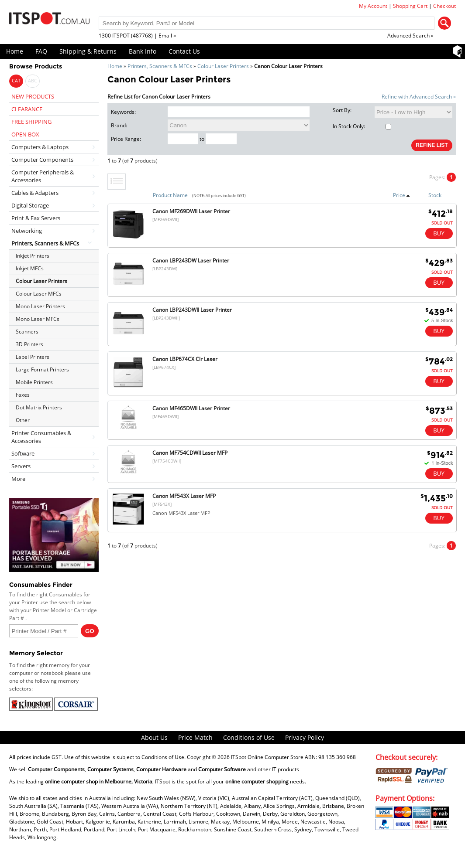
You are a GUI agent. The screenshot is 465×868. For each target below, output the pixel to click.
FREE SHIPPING (31, 122)
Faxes (23, 394)
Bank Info (142, 51)
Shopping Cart (410, 6)
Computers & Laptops (40, 147)
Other (23, 420)
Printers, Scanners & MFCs (159, 66)
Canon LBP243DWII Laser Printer (192, 309)
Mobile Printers (34, 382)
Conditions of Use (249, 737)
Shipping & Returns (88, 51)
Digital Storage (30, 205)
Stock (434, 195)
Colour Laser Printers (223, 66)
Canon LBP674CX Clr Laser (184, 359)
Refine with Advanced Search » (419, 96)
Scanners (27, 331)
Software (22, 453)
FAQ (41, 51)
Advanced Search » (410, 35)
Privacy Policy (304, 737)
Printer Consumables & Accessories (41, 437)
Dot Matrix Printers (39, 407)
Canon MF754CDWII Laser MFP (189, 452)
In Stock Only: (362, 126)
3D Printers (29, 344)
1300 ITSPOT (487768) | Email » (137, 35)
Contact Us (184, 51)
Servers (21, 466)
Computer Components (42, 159)
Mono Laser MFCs (37, 319)
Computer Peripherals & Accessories (42, 176)
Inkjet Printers (32, 255)
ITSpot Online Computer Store (267, 757)
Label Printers (32, 357)
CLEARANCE (26, 109)
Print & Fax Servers (35, 218)
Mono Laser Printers (40, 306)
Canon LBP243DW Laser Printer (190, 260)
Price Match (195, 737)
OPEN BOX (25, 134)
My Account (373, 6)
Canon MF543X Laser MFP (184, 496)
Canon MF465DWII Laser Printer (191, 408)
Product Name (170, 195)
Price (401, 195)
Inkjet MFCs (30, 268)
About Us (154, 737)
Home (14, 51)
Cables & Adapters (35, 193)
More (18, 479)
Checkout (444, 6)
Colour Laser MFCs (39, 293)
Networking (26, 231)
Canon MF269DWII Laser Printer (191, 211)
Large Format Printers (42, 369)
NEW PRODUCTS (32, 96)
